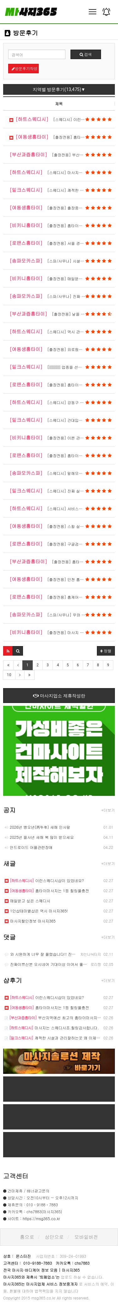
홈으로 (27, 1236)
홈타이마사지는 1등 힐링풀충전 (47, 890)
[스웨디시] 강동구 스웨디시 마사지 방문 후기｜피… (62, 402)
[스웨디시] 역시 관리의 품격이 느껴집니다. (62, 331)
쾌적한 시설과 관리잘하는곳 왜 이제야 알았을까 (60, 1037)
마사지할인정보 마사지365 (30, 920)
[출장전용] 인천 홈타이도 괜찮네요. (60, 579)
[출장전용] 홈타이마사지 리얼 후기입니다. (62, 225)
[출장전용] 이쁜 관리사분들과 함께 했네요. (62, 437)
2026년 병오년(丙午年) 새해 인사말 (37, 827)
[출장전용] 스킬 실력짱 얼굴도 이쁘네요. (62, 526)
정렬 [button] (105, 650)
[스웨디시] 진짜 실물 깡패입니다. (60, 490)
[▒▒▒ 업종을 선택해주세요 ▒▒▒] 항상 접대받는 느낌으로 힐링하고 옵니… (62, 366)
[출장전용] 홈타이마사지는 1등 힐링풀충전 (62, 136)
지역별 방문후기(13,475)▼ (59, 89)
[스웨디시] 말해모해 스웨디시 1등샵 (60, 472)
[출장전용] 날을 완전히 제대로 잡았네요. (62, 313)
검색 (86, 54)
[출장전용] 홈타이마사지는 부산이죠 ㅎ (62, 561)
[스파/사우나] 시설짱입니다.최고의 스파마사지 (62, 260)
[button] (8, 651)
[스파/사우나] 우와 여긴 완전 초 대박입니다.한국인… (62, 614)
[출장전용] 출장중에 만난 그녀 (60, 207)
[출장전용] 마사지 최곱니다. (60, 632)
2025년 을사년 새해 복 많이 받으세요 (39, 837)
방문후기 (21, 32)
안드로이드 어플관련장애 (29, 847)
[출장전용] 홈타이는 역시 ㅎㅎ (60, 384)
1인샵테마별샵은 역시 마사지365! (36, 910)
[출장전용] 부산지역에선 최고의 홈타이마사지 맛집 (62, 154)
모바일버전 (86, 1236)
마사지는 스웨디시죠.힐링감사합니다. (52, 1027)
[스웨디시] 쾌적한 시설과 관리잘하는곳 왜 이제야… (62, 189)
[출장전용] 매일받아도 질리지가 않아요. (62, 278)
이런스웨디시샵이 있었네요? (44, 880)
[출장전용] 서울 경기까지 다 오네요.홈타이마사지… (62, 242)
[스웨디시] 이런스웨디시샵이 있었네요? (62, 119)
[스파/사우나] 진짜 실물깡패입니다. (60, 296)
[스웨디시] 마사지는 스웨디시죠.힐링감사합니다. (62, 172)
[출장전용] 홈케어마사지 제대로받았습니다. (62, 596)
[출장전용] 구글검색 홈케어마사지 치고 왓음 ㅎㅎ (62, 543)
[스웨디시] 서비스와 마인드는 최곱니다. (62, 508)
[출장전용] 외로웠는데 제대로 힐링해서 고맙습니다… (62, 349)
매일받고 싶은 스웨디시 (27, 900)
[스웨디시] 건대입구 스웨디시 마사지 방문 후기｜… (62, 419)
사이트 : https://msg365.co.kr (34, 1218)
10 (9, 675)
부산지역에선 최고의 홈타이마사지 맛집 (55, 1017)
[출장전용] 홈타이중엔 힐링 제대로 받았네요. (62, 455)
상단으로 (54, 1236)
